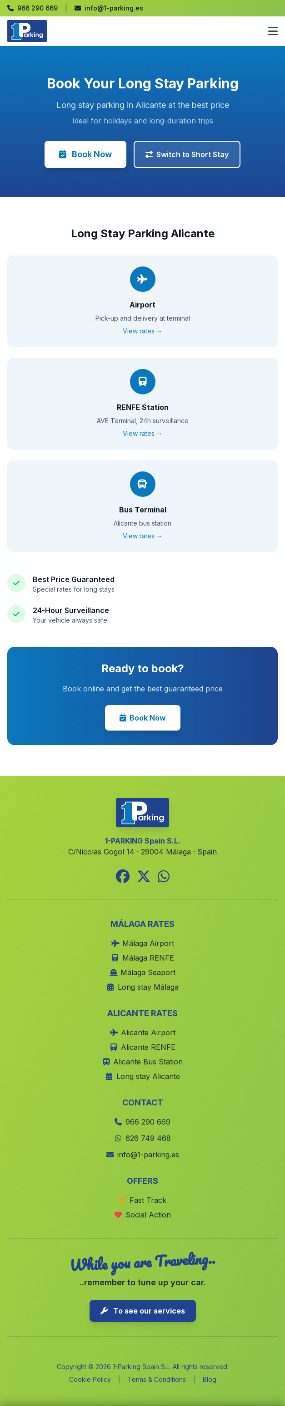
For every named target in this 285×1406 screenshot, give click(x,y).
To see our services (142, 1310)
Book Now (85, 154)
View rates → (143, 331)
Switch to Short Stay (187, 154)
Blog (209, 1379)
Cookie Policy (90, 1379)
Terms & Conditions (157, 1379)
